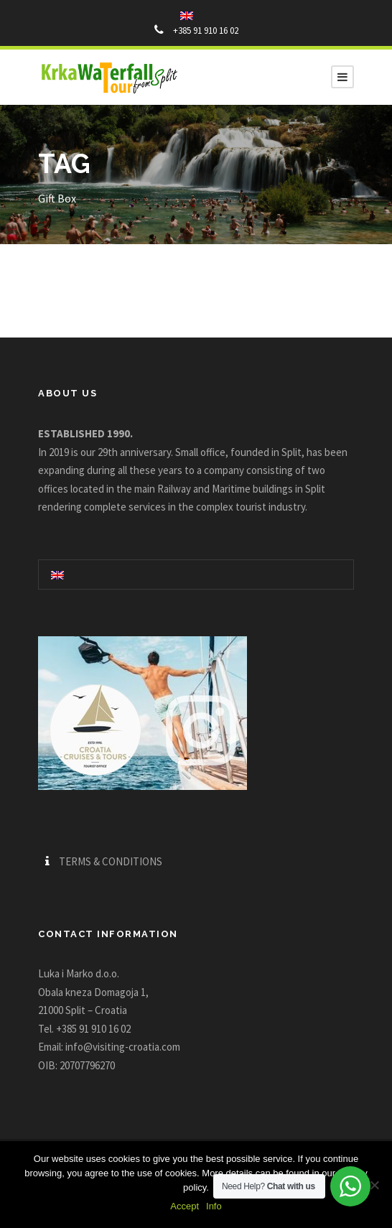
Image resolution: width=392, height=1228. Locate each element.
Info (214, 1206)
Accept (184, 1206)
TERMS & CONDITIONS (110, 861)
